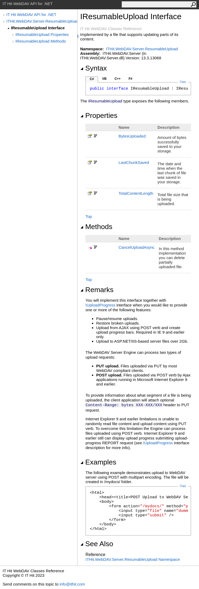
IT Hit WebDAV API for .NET (31, 14)
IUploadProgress (100, 305)
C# (92, 79)
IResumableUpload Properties (42, 34)
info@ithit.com (72, 584)
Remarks (96, 290)
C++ (118, 79)
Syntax (93, 68)
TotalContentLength (136, 193)
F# (130, 79)
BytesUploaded (132, 136)
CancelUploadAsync (137, 247)
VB (104, 79)
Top (89, 216)
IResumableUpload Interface (38, 28)
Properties (98, 115)
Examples (98, 462)
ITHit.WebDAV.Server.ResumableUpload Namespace (133, 559)
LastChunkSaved (134, 162)
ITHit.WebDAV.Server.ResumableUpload (41, 21)
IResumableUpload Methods (40, 41)
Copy (183, 485)
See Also (96, 544)
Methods (96, 227)
